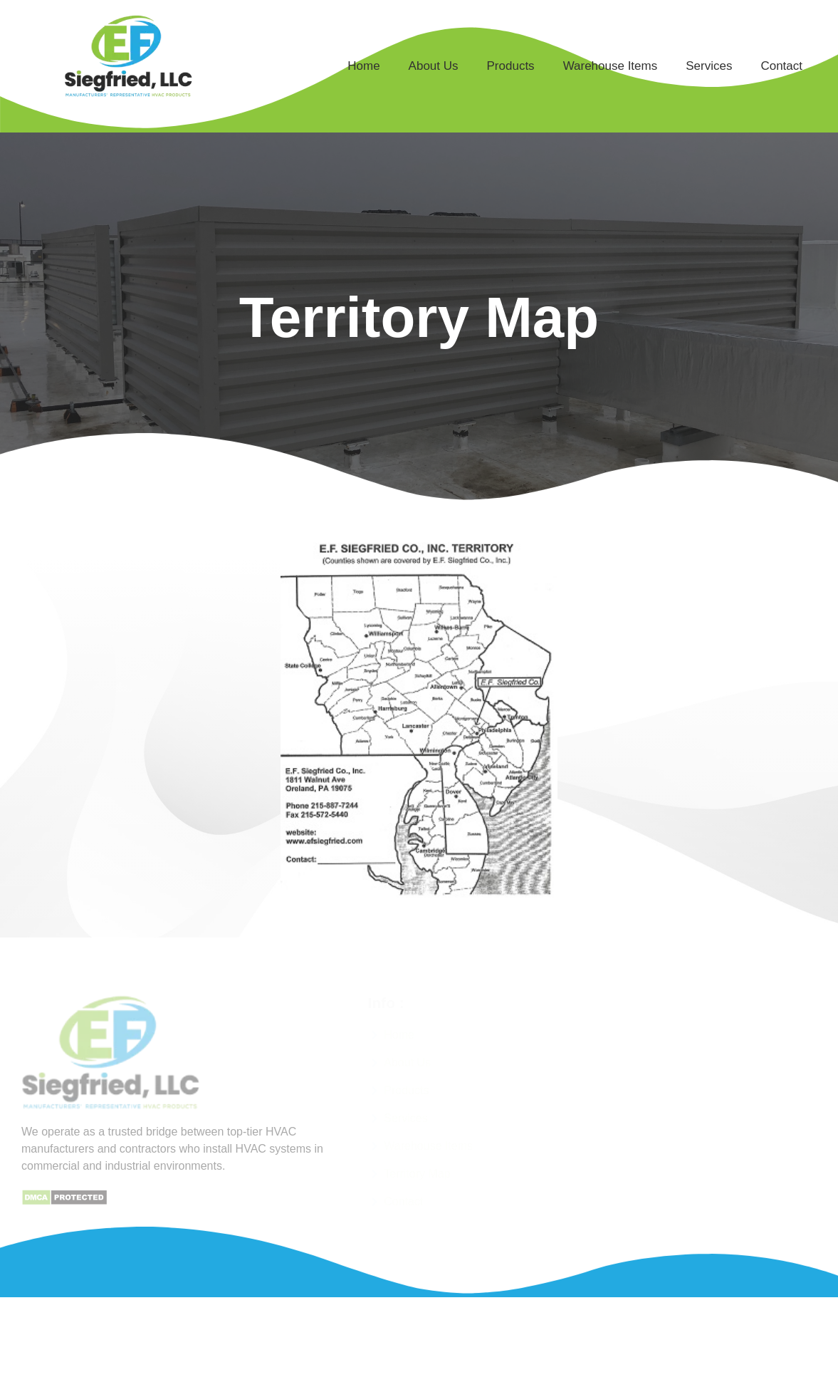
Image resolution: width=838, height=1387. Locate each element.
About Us (434, 66)
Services (709, 66)
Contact (781, 66)
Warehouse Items (610, 66)
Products (511, 66)
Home (363, 66)
